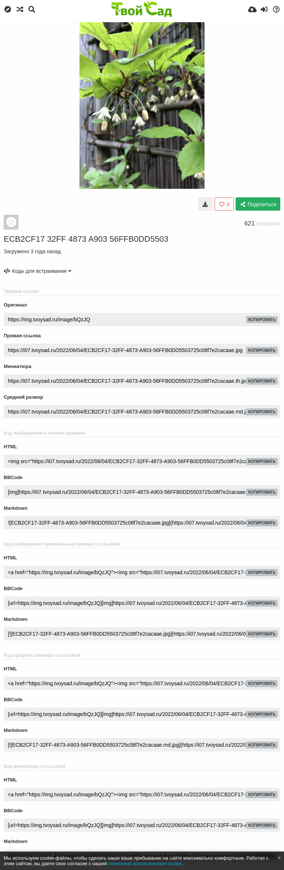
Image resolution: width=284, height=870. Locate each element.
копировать (261, 319)
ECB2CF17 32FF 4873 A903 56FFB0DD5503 (86, 239)
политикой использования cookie (145, 863)
